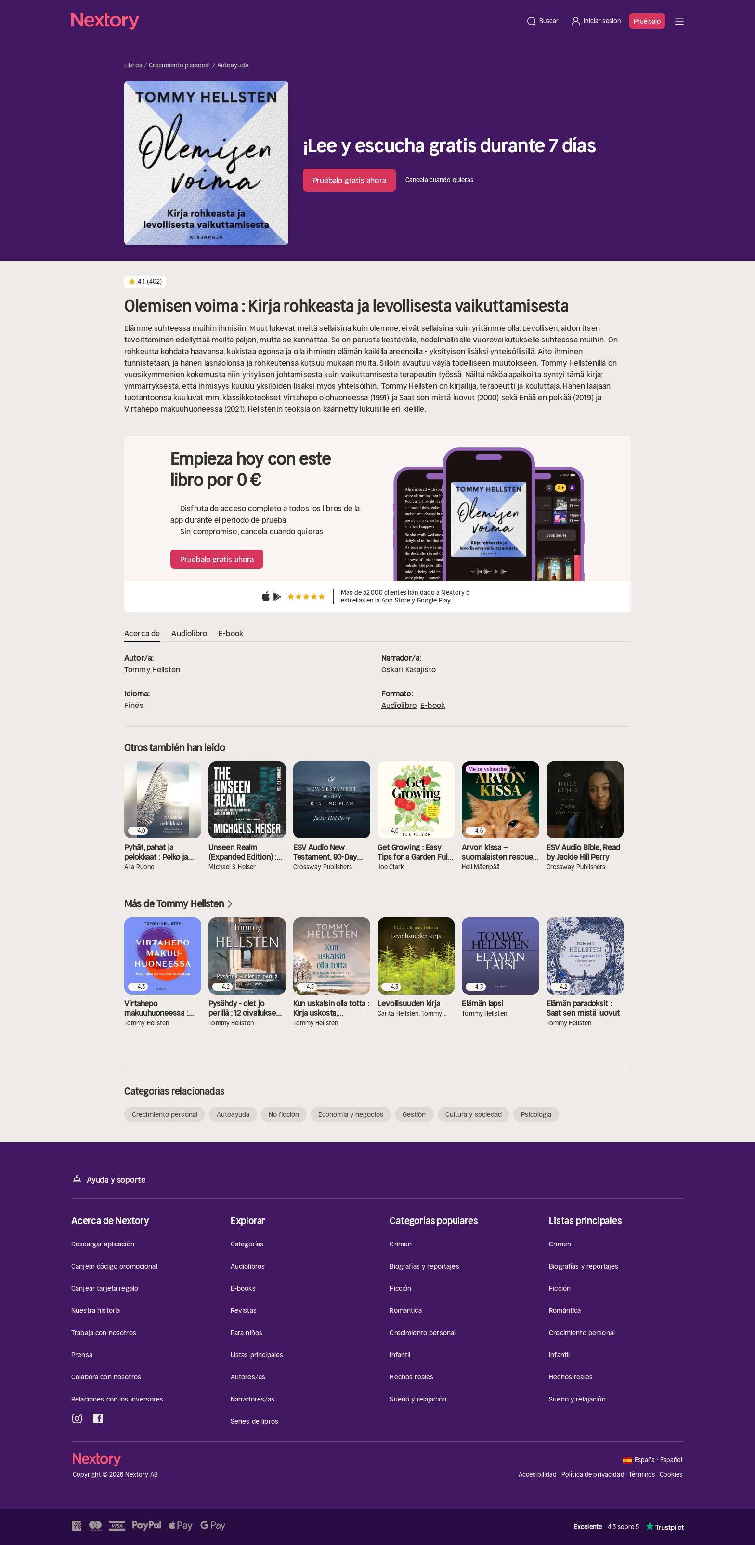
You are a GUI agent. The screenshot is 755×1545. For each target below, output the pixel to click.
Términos (642, 1474)
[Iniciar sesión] (595, 21)
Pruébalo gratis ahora (349, 180)
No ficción (284, 1114)
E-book (432, 705)
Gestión (414, 1114)
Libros (133, 65)
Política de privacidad (593, 1474)
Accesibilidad (538, 1474)
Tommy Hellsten (152, 669)
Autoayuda (232, 65)
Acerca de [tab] (142, 633)
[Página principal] (295, 21)
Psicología (536, 1114)
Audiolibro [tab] (189, 633)
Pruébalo (647, 21)
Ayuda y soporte (108, 1179)
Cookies (671, 1475)
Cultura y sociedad (473, 1114)
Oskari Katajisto (408, 669)
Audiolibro (399, 705)
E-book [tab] (231, 633)
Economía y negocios (350, 1114)
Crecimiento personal (179, 65)
